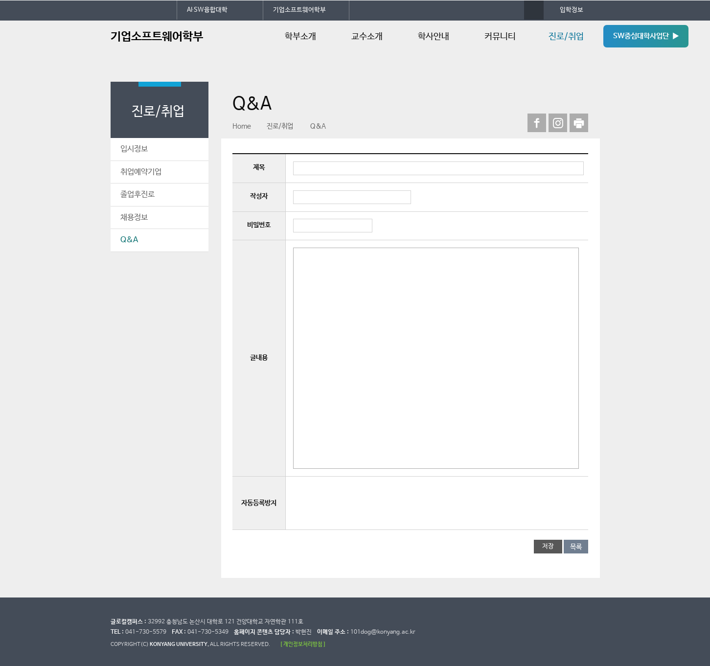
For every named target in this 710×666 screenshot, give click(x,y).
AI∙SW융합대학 (207, 10)
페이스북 (536, 123)
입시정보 (134, 149)
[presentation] (367, 503)
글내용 (259, 358)
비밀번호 (259, 225)
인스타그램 (558, 123)
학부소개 (300, 37)
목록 (576, 547)
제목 (259, 167)
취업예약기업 (140, 172)
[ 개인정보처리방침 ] (303, 644)
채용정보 (134, 217)
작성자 (259, 196)
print (579, 123)
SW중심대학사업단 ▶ (646, 36)
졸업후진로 (137, 194)
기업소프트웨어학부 (299, 10)
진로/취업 (566, 37)
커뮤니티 (500, 37)
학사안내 (433, 37)
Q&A (129, 240)
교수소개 (367, 37)
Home (241, 126)
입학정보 (571, 10)
